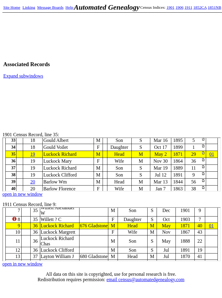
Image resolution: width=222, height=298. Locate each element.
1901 (170, 7)
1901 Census (111, 164)
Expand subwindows (23, 75)
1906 (180, 7)
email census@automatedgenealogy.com (145, 279)
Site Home (11, 7)
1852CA (199, 7)
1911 (188, 7)
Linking (28, 7)
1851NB (214, 7)
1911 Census (111, 234)
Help (69, 7)
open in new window (22, 194)
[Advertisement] (162, 70)
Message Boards (50, 7)
